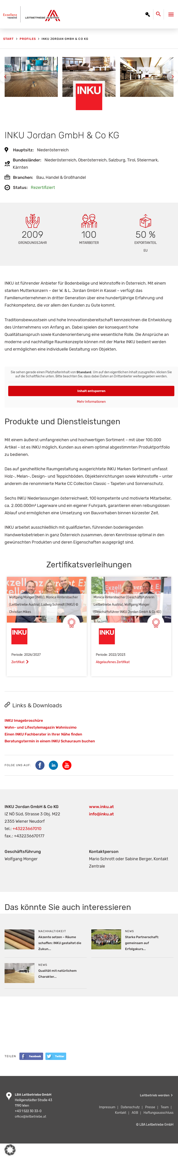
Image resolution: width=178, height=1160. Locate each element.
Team (165, 1107)
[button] (10, 1150)
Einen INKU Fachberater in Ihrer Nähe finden (43, 734)
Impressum (107, 1107)
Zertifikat (17, 662)
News (129, 931)
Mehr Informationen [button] (91, 402)
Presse (150, 1107)
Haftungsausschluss (158, 1113)
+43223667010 (27, 828)
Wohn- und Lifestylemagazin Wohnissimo (40, 727)
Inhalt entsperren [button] (91, 391)
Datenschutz (130, 1107)
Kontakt (120, 1113)
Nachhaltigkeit (52, 931)
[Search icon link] (159, 15)
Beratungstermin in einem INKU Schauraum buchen (50, 741)
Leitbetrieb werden (155, 1095)
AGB (135, 1113)
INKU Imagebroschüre (24, 720)
